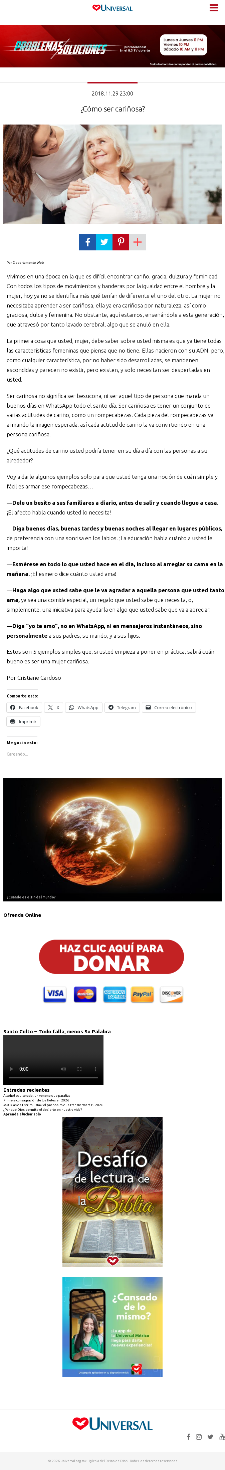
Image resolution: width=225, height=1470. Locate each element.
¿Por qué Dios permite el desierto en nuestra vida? (42, 1109)
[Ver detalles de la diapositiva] (112, 840)
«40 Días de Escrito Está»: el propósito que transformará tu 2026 (53, 1105)
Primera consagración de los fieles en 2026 (36, 1100)
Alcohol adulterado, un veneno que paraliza (36, 1095)
